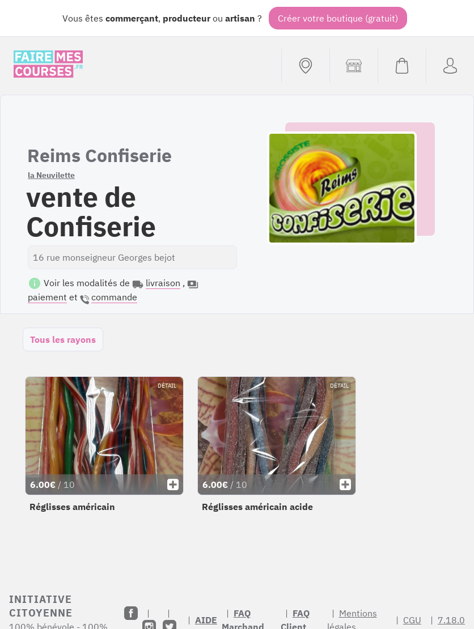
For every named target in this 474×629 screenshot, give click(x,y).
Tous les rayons (63, 339)
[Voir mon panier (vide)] (402, 66)
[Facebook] (131, 613)
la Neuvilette (51, 175)
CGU (412, 620)
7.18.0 (451, 620)
